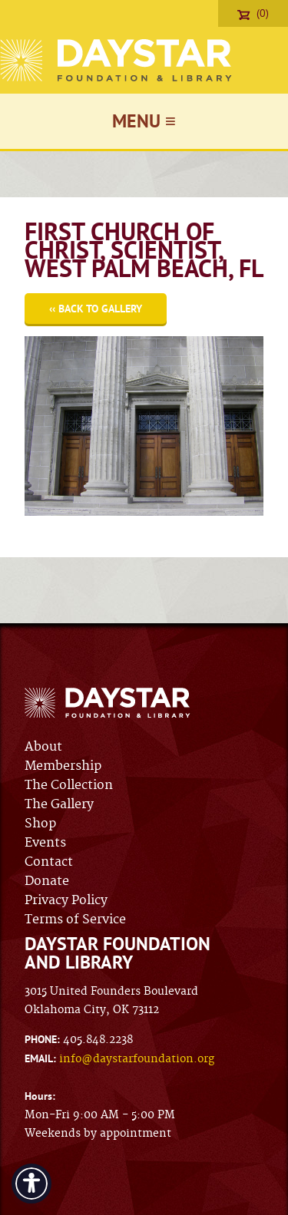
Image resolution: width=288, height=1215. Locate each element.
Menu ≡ (144, 121)
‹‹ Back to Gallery (95, 308)
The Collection (69, 785)
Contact (49, 862)
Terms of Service (75, 919)
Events (45, 842)
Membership (63, 766)
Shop (40, 823)
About (43, 746)
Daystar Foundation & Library (117, 60)
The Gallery (59, 804)
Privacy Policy (66, 900)
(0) (253, 13)
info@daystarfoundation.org (136, 1059)
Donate (47, 881)
